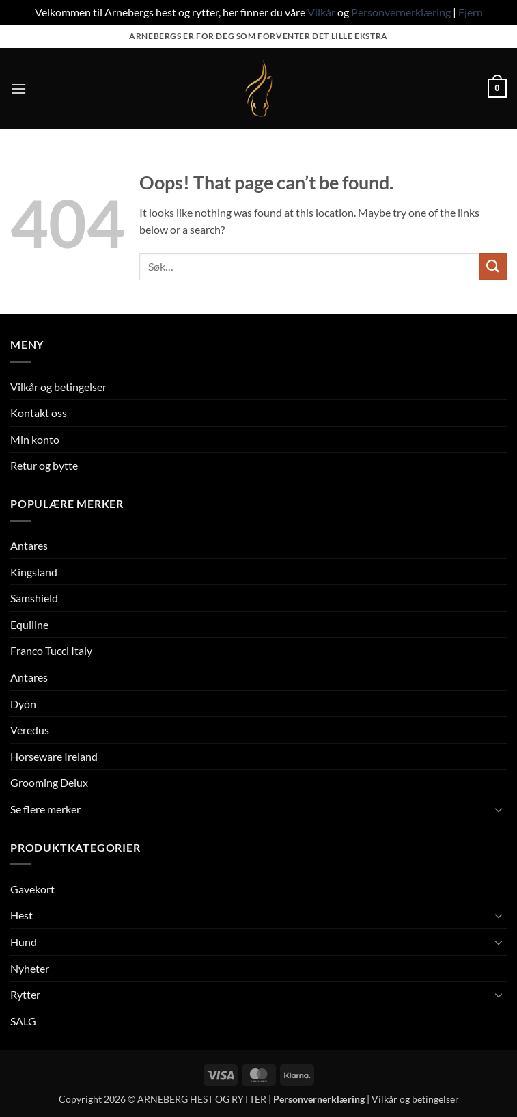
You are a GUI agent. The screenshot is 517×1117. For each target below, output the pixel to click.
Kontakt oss (38, 412)
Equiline (29, 624)
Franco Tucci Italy (51, 650)
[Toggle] (498, 809)
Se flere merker (45, 809)
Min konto (34, 439)
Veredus (29, 729)
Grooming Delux (49, 782)
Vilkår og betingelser (58, 386)
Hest (21, 915)
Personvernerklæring (401, 11)
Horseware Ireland (54, 756)
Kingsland (33, 571)
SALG (23, 1020)
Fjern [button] (470, 11)
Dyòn (23, 703)
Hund (23, 941)
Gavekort (32, 889)
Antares (29, 545)
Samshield (34, 597)
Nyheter (29, 968)
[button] (18, 88)
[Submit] (493, 266)
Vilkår (321, 11)
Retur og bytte (44, 465)
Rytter (25, 994)
